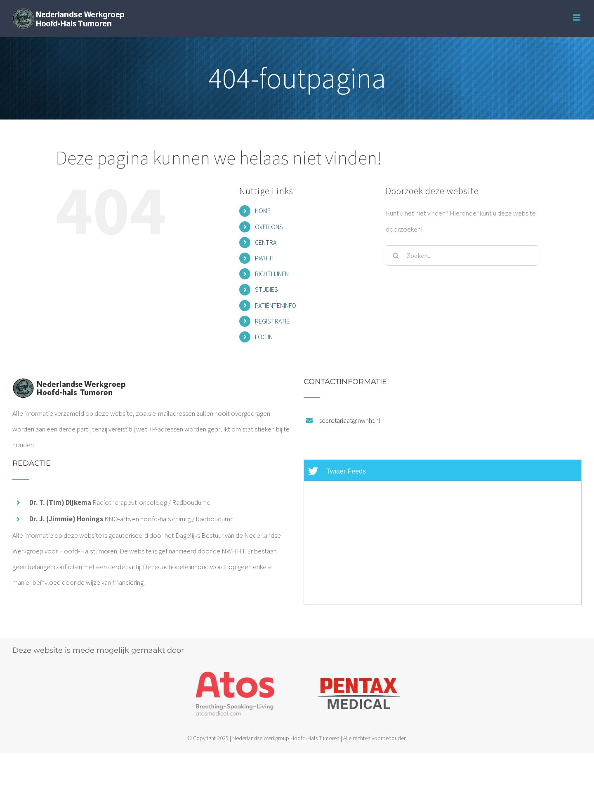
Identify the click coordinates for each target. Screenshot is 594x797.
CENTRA (265, 242)
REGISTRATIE (272, 321)
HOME (263, 210)
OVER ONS (269, 227)
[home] (68, 385)
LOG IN (264, 337)
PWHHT (265, 258)
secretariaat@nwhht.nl (349, 420)
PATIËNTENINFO (275, 305)
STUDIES (266, 289)
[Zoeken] (396, 255)
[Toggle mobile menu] (577, 17)
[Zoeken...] (462, 255)
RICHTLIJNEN (272, 274)
